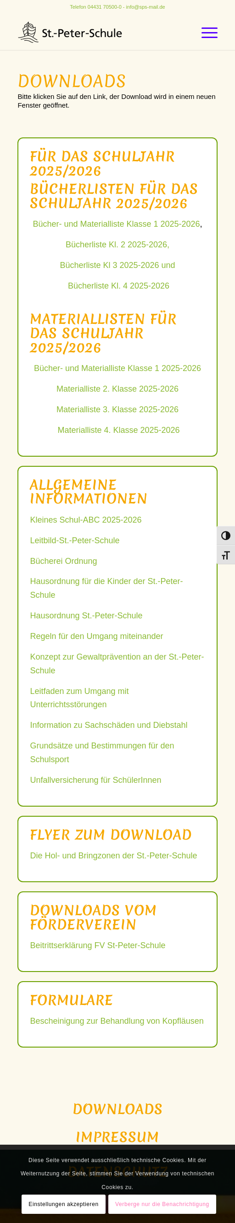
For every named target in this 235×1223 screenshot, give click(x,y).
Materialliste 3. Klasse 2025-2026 (117, 409)
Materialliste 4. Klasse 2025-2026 (118, 430)
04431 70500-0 (105, 7)
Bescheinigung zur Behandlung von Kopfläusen (116, 1021)
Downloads (118, 1109)
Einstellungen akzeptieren (63, 1204)
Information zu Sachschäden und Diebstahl (108, 725)
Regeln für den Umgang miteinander (96, 636)
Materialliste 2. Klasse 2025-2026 (117, 388)
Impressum (117, 1137)
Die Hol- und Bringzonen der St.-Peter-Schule (113, 855)
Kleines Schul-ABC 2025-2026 (85, 519)
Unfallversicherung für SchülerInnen (95, 780)
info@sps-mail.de (145, 7)
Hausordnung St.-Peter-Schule (86, 615)
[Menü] (205, 31)
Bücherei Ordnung (63, 561)
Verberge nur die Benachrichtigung (162, 1204)
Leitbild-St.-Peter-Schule (74, 540)
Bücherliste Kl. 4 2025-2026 (118, 285)
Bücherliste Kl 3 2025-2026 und (117, 265)
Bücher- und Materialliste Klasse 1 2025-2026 (116, 224)
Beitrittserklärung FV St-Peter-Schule (97, 945)
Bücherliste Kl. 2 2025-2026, (117, 244)
